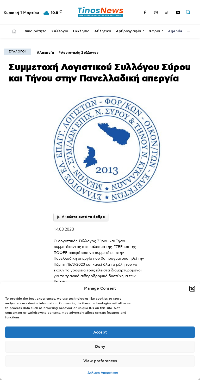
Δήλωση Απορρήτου (103, 373)
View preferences (100, 361)
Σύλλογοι (17, 52)
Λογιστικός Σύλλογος (80, 53)
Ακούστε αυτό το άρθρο (81, 217)
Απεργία (46, 53)
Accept (100, 332)
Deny (100, 346)
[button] (192, 288)
